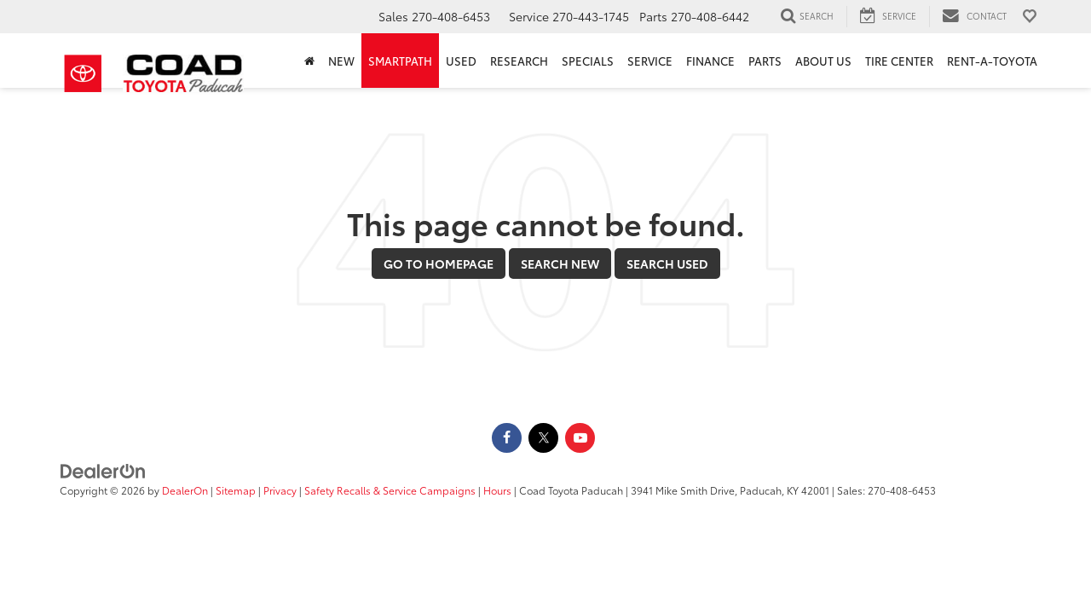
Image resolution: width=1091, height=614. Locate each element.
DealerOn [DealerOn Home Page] (185, 490)
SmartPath (400, 60)
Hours (497, 490)
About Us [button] (823, 60)
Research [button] (519, 60)
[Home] (309, 60)
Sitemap (236, 490)
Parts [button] (765, 60)
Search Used (667, 263)
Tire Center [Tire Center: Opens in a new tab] (899, 60)
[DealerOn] (103, 469)
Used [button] (461, 60)
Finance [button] (710, 60)
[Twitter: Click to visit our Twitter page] (543, 436)
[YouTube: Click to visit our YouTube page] (580, 436)
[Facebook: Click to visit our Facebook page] (506, 436)
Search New (560, 263)
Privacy (280, 490)
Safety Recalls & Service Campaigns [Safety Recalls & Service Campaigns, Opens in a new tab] (390, 490)
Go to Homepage (439, 263)
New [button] (341, 60)
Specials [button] (588, 60)
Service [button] (649, 60)
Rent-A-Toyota (992, 60)
